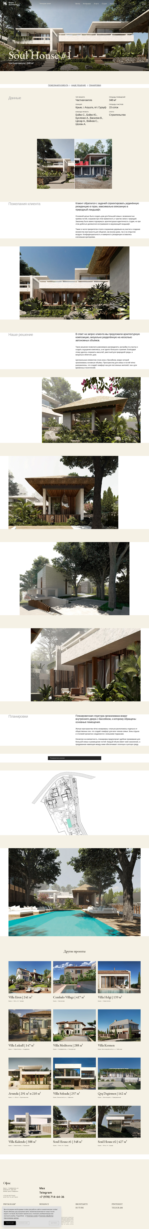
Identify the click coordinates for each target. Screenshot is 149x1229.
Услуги (96, 4)
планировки (95, 85)
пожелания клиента (58, 85)
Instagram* (9, 1204)
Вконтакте (82, 1204)
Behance (44, 1204)
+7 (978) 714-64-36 (51, 1197)
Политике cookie (32, 1216)
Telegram (117, 1207)
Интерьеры (87, 4)
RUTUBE (80, 1207)
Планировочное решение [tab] (57, 758)
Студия (104, 4)
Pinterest (117, 1204)
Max (42, 1188)
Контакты (113, 4)
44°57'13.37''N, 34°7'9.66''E (10, 1197)
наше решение (78, 85)
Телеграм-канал (45, 3)
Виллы (78, 4)
